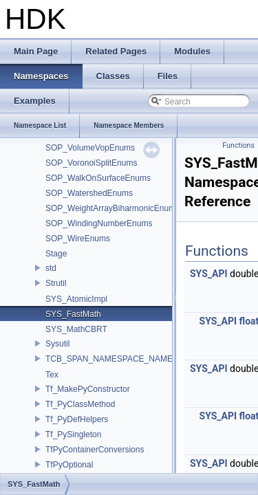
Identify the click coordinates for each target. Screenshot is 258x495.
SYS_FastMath (73, 314)
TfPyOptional (69, 465)
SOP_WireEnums (77, 238)
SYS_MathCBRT (76, 329)
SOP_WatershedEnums (89, 193)
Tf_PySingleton (73, 434)
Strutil (56, 283)
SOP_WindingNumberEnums (98, 223)
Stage (56, 253)
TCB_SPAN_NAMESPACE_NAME (109, 359)
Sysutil (57, 344)
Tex (51, 375)
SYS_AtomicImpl (76, 299)
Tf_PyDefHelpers (76, 419)
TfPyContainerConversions (94, 449)
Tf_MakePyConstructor (87, 389)
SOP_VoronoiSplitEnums (91, 163)
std (50, 268)
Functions (238, 145)
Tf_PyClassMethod (80, 404)
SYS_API (209, 273)
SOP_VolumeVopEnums (90, 148)
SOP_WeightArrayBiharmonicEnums (112, 208)
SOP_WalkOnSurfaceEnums (98, 178)
